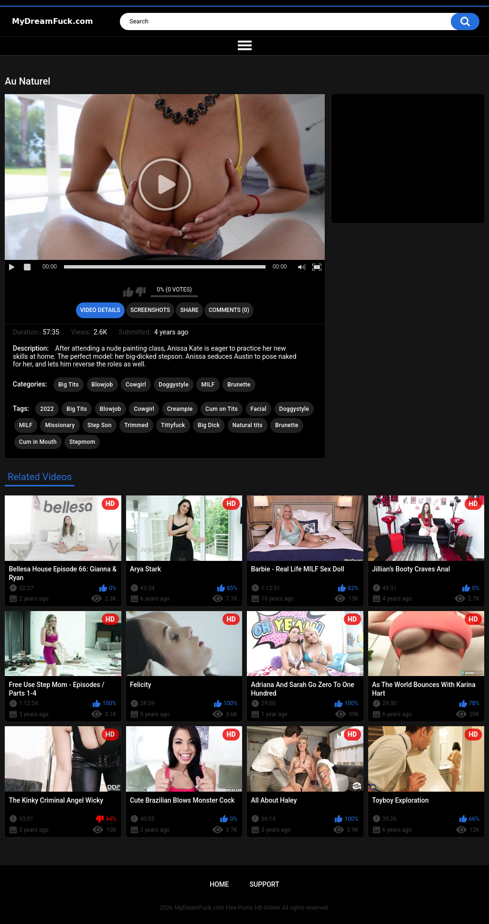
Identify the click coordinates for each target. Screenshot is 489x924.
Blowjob (102, 384)
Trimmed (136, 425)
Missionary (59, 425)
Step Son (99, 425)
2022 (46, 409)
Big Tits (68, 384)
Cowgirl (136, 384)
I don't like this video (141, 292)
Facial (259, 409)
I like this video (128, 292)
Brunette (238, 384)
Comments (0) (229, 310)
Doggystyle (174, 384)
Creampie (180, 409)
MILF (207, 384)
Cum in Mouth (38, 442)
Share (189, 310)
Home (219, 884)
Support (264, 884)
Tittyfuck (173, 425)
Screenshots (150, 310)
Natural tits (248, 425)
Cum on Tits (221, 409)
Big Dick (209, 425)
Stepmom (82, 442)
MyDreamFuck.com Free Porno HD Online (227, 907)
